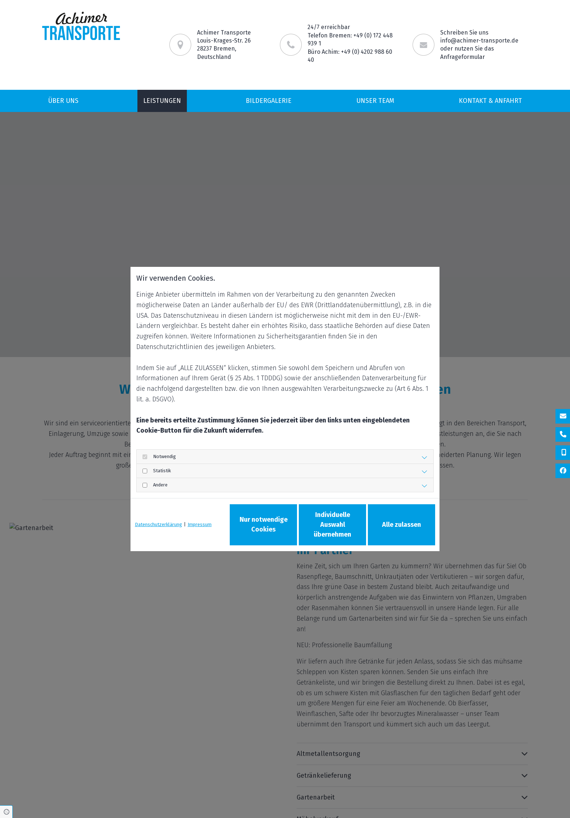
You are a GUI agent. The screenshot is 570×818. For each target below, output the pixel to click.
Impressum (200, 524)
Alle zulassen (401, 525)
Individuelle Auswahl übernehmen (332, 524)
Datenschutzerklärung (158, 524)
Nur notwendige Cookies (264, 524)
